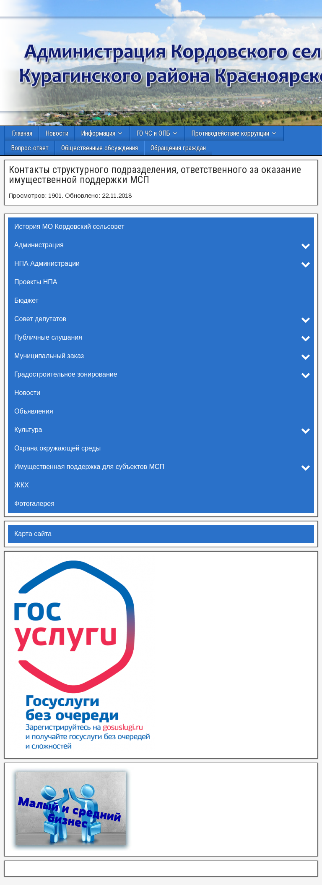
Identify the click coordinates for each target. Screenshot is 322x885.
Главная (22, 133)
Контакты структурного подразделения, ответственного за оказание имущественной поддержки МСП (155, 175)
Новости (56, 133)
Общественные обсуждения (99, 148)
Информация (98, 133)
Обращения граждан (178, 148)
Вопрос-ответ (30, 148)
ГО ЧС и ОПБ (153, 133)
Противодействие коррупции (230, 133)
